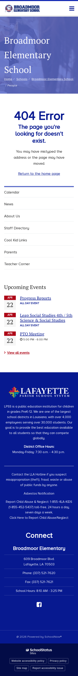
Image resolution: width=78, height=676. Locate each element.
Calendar (11, 192)
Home (8, 79)
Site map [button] (21, 668)
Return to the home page (39, 173)
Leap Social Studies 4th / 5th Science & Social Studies (46, 317)
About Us (12, 216)
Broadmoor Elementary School (52, 79)
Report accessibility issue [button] (47, 668)
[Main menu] (72, 8)
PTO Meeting (32, 334)
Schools (21, 79)
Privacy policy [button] (58, 660)
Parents (10, 252)
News (8, 204)
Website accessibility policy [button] (28, 660)
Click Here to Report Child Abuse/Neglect (39, 518)
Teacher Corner (17, 264)
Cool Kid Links (15, 240)
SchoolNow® (53, 637)
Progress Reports (35, 298)
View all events (18, 353)
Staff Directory (16, 228)
